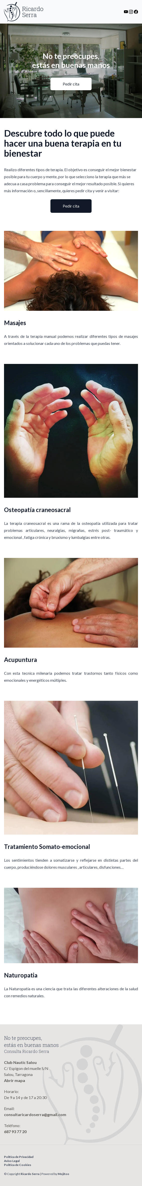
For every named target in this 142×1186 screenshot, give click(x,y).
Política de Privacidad (18, 1157)
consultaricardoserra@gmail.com (35, 1114)
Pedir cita (71, 83)
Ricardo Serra (30, 1174)
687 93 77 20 (15, 1131)
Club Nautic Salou (20, 1062)
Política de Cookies (17, 1165)
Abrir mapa (14, 1080)
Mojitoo (63, 1174)
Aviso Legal (12, 1161)
